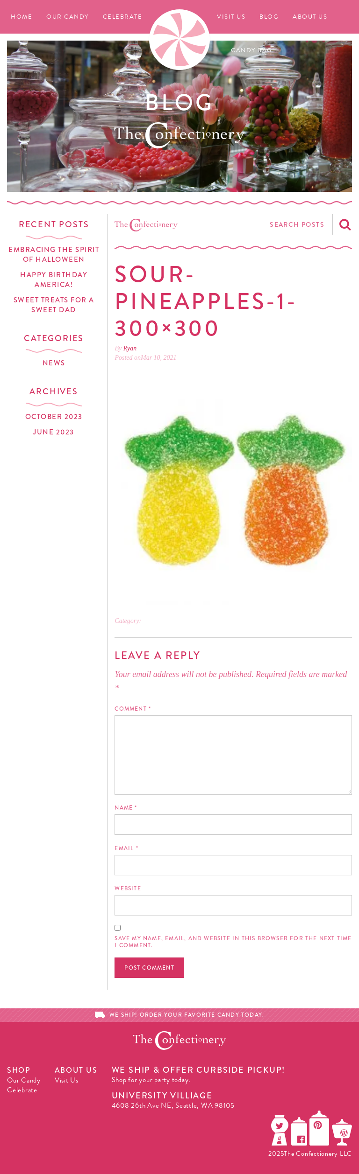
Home (21, 16)
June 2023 (53, 432)
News (54, 363)
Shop (18, 1070)
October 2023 (54, 417)
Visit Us (231, 16)
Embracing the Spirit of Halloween (53, 255)
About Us (310, 16)
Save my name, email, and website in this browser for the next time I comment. (233, 942)
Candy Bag (252, 50)
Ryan (130, 348)
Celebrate (123, 16)
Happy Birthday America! (53, 280)
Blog (269, 16)
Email (126, 848)
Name (126, 807)
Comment (133, 709)
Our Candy (67, 16)
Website (128, 888)
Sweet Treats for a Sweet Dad (54, 305)
